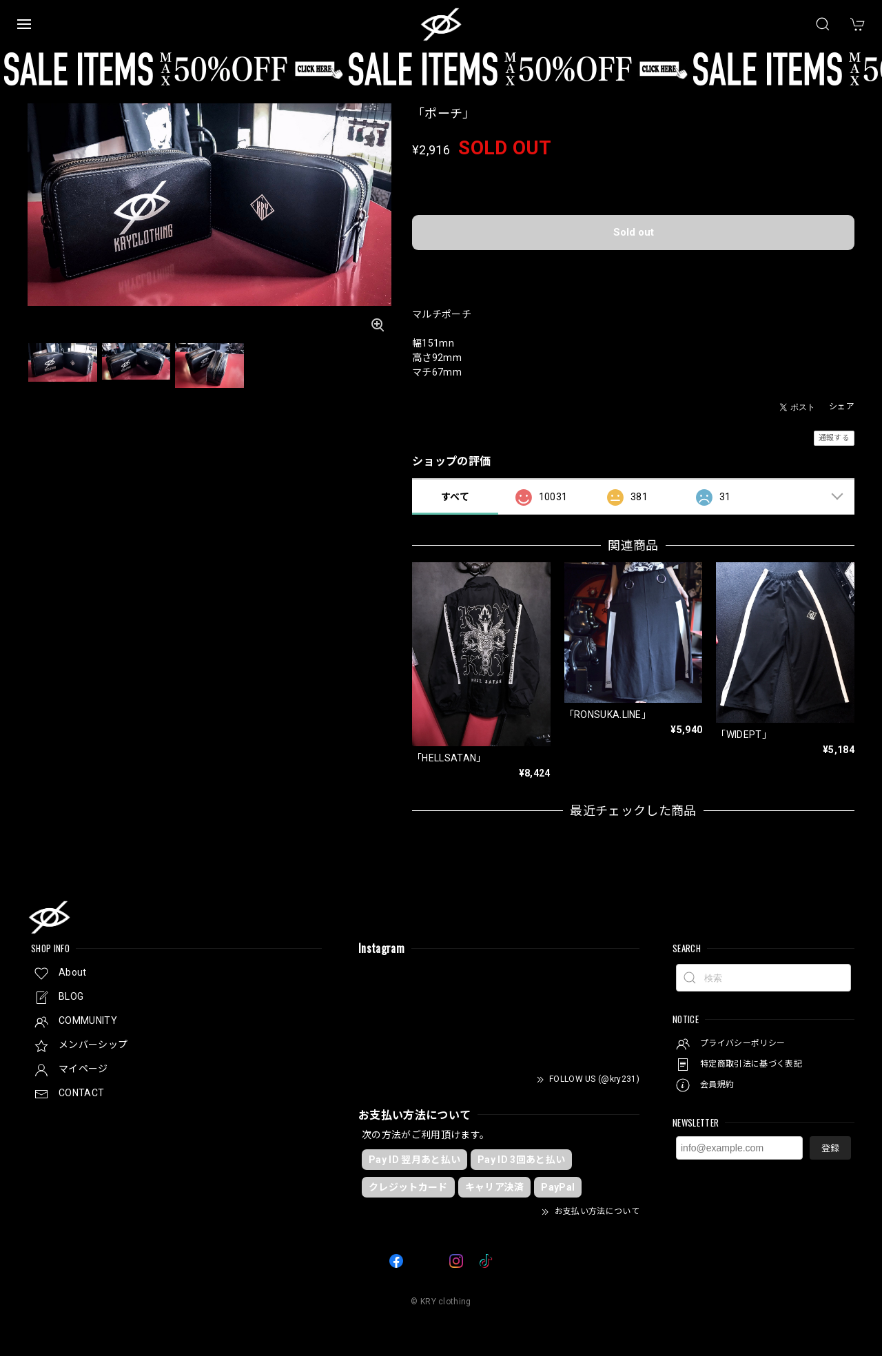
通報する (834, 437)
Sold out (633, 232)
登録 (830, 1148)
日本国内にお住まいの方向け (633, 268)
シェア (841, 406)
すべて (455, 496)
